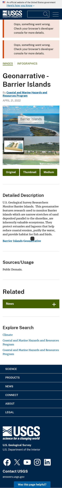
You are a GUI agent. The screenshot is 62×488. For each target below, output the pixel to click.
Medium (49, 172)
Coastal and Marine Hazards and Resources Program (25, 94)
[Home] (12, 16)
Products (12, 377)
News (10, 303)
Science (11, 369)
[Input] (38, 14)
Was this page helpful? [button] (32, 484)
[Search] (46, 14)
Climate (8, 334)
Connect (11, 395)
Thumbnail (29, 172)
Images (8, 63)
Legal (9, 412)
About (10, 403)
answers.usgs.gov (13, 476)
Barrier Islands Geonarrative (22, 241)
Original (11, 172)
